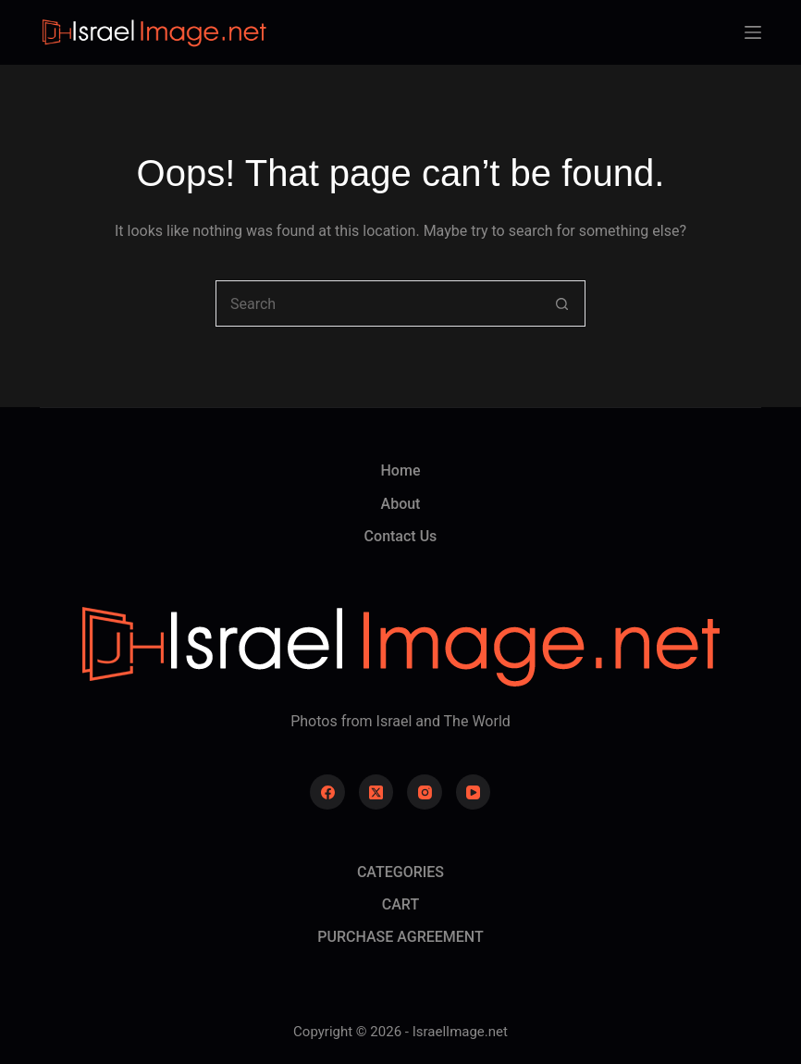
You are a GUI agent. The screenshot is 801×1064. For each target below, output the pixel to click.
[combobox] (378, 303)
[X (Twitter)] (376, 792)
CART (400, 904)
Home (401, 470)
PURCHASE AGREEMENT (400, 937)
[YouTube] (473, 792)
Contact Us (400, 536)
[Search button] (562, 303)
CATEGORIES (400, 872)
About (401, 504)
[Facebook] (327, 792)
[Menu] (753, 32)
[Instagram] (424, 792)
